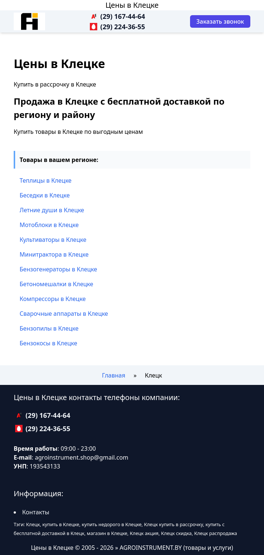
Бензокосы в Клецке (48, 343)
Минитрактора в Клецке (54, 254)
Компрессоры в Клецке (53, 299)
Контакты (35, 512)
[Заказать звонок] (220, 21)
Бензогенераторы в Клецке (58, 269)
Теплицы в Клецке (45, 180)
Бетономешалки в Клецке (56, 284)
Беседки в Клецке (45, 195)
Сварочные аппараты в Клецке (64, 313)
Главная (113, 375)
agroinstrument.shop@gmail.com (81, 457)
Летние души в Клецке (52, 210)
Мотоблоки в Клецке (49, 225)
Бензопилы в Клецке (49, 328)
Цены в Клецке (132, 5)
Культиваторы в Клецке (53, 240)
